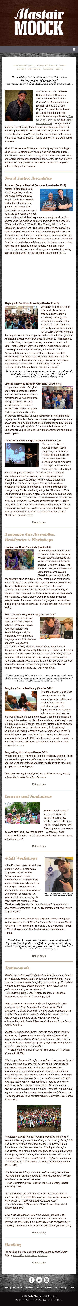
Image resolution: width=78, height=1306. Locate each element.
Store (62, 1288)
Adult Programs (33, 69)
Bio (13, 1288)
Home (6, 1288)
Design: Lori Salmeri (24, 1300)
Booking (59, 69)
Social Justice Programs (23, 65)
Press (19, 1288)
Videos (48, 1288)
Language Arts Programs (46, 65)
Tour (55, 1288)
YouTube (46, 1280)
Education (29, 1288)
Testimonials (48, 69)
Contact (70, 1288)
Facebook (32, 1280)
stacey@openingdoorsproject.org (30, 1255)
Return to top (39, 522)
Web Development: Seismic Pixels (48, 1300)
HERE (61, 253)
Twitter (39, 1280)
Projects (39, 1288)
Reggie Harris (12, 199)
